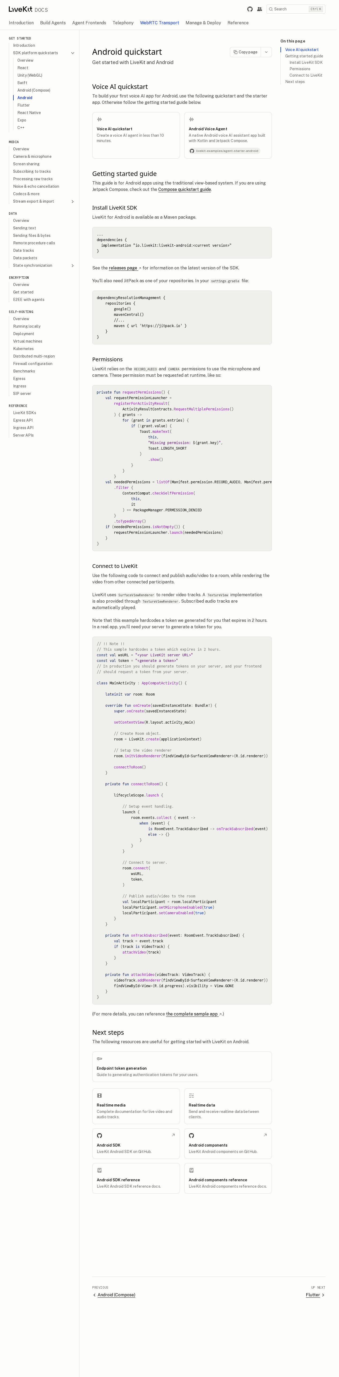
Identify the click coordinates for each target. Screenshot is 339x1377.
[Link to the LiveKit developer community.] (262, 9)
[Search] (298, 9)
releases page (127, 267)
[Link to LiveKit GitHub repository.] (252, 9)
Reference (20, 405)
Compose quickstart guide (187, 189)
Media (16, 142)
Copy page (248, 52)
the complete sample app (196, 1014)
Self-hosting (23, 311)
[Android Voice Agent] (230, 135)
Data (15, 213)
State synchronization (46, 265)
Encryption (21, 277)
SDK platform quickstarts (46, 53)
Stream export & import (46, 201)
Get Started (22, 38)
